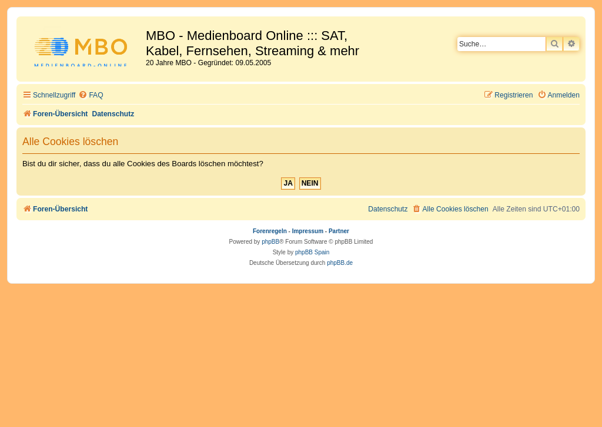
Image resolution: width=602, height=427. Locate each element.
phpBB (270, 241)
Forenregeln (270, 231)
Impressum (307, 231)
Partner (339, 231)
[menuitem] (90, 95)
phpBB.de (340, 263)
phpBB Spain (312, 252)
